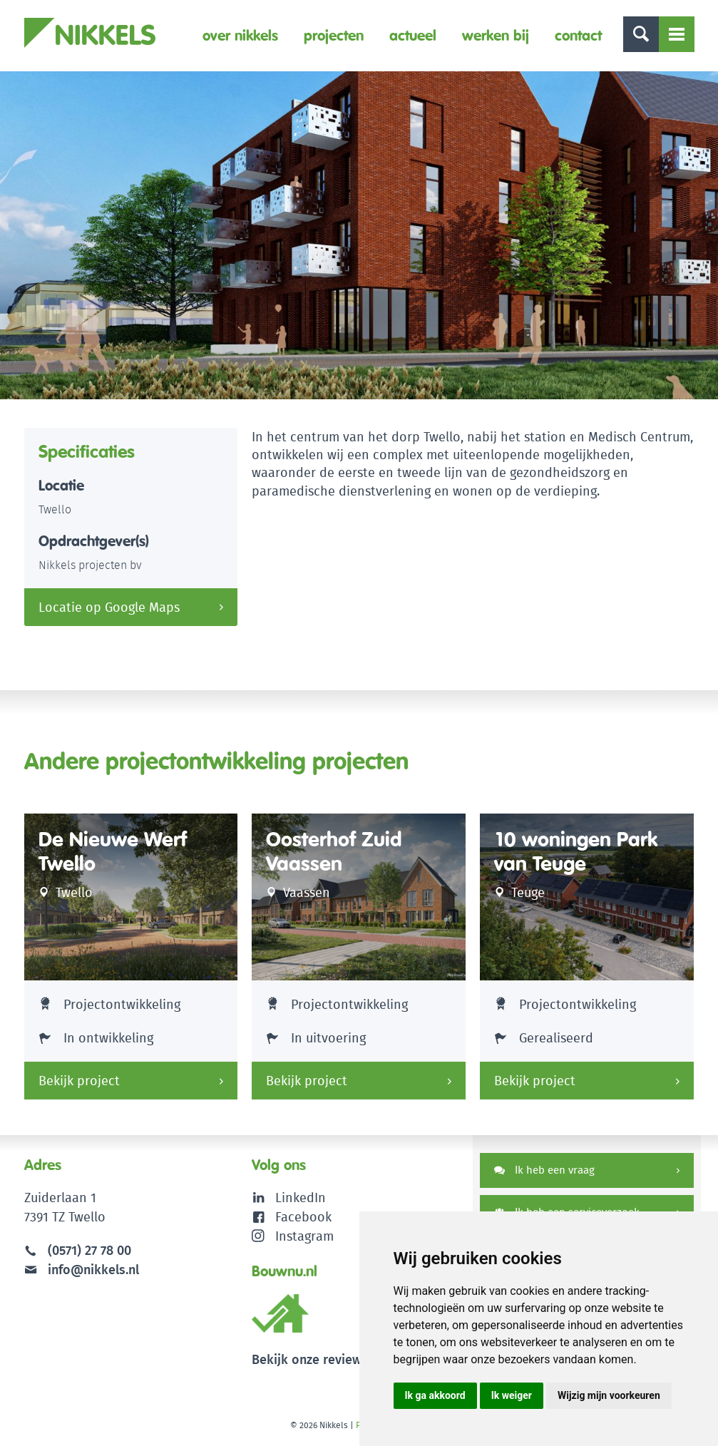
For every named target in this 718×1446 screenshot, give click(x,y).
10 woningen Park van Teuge (575, 852)
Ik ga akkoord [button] (435, 1395)
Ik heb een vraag (544, 1169)
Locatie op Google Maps (109, 607)
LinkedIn (300, 1197)
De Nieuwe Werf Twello (113, 852)
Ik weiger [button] (511, 1395)
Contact (578, 35)
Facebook (303, 1217)
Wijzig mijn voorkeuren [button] (609, 1395)
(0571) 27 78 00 (89, 1250)
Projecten (334, 35)
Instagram (293, 1236)
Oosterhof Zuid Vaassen (334, 852)
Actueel (412, 35)
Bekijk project (79, 1080)
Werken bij (495, 35)
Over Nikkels (240, 35)
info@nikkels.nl (81, 1269)
